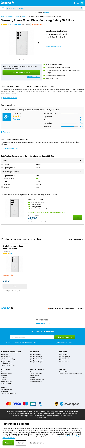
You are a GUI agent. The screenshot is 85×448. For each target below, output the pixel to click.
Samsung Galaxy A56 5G (8, 360)
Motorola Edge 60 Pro (7, 363)
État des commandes (36, 374)
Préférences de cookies (52, 415)
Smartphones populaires (11, 352)
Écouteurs (3, 377)
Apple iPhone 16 (5, 356)
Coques (17, 16)
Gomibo (4, 387)
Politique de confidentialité (8, 393)
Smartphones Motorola (36, 360)
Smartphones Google (36, 362)
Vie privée (30, 415)
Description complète (9, 98)
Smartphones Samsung (36, 356)
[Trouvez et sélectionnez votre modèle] (44, 8)
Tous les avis (6, 132)
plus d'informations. (71, 413)
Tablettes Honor (63, 360)
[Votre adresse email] (32, 337)
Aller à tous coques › (33, 77)
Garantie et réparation (36, 381)
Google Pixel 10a (5, 362)
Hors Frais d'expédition (41, 222)
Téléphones (34, 352)
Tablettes (63, 352)
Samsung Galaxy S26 (7, 358)
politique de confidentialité (64, 436)
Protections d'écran (6, 374)
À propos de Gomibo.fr (19, 415)
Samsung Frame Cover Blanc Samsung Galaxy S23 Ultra (45, 16)
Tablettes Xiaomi (64, 358)
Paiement (32, 372)
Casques (3, 379)
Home (2, 16)
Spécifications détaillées (53, 46)
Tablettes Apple (63, 354)
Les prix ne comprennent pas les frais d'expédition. (64, 411)
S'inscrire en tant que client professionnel (70, 374)
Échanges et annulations (37, 379)
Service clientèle (37, 369)
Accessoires (9, 16)
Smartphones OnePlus (36, 358)
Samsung (24, 16)
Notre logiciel (4, 391)
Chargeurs (4, 375)
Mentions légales (39, 415)
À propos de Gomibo (6, 389)
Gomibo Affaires (63, 372)
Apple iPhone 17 (5, 354)
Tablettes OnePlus (64, 362)
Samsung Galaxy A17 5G (8, 365)
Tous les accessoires (6, 383)
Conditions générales (66, 415)
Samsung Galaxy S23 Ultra (9, 148)
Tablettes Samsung (64, 356)
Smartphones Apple (35, 354)
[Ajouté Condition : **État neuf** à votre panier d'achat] (77, 217)
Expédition (33, 377)
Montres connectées (6, 381)
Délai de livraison (35, 375)
